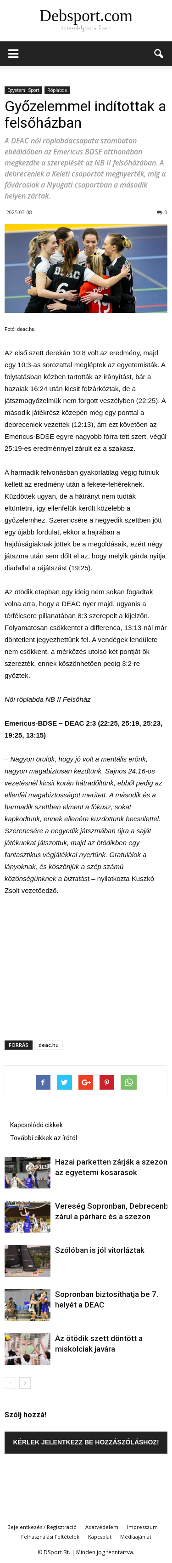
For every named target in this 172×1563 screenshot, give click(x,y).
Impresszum (142, 1526)
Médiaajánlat (135, 1536)
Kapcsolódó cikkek (36, 1125)
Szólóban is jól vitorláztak (99, 1250)
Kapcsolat (99, 1536)
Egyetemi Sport (23, 90)
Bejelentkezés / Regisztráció (42, 1526)
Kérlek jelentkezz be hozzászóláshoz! (86, 1442)
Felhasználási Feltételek (50, 1536)
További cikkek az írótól (43, 1138)
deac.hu (49, 1044)
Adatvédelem (101, 1526)
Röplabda (57, 90)
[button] (159, 53)
